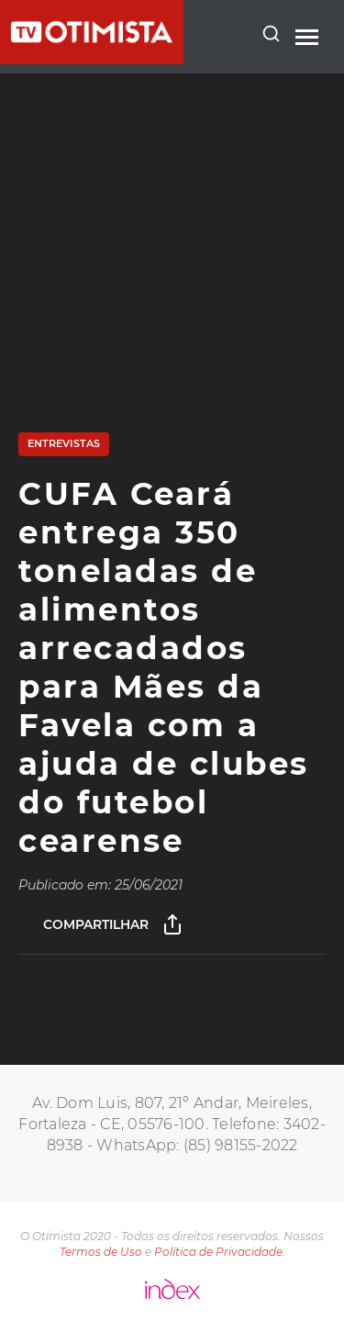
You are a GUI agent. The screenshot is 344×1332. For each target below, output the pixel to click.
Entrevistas (64, 443)
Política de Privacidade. (219, 1252)
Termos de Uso (101, 1252)
